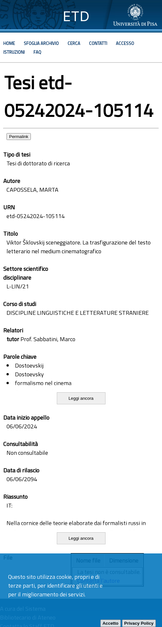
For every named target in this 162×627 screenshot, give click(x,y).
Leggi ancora (81, 398)
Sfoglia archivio (41, 43)
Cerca (74, 43)
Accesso (125, 43)
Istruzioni (14, 52)
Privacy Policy (139, 623)
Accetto (110, 623)
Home (9, 43)
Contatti (98, 43)
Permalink (18, 136)
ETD (76, 16)
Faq (37, 52)
